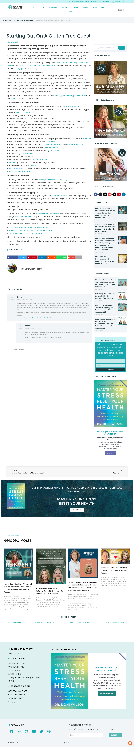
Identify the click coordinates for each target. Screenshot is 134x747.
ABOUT (36, 7)
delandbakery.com (54, 144)
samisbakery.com (75, 144)
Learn (76, 7)
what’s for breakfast (25, 112)
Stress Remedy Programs (47, 213)
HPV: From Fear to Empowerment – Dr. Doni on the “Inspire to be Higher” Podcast (104, 260)
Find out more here (23, 216)
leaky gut (20, 68)
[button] (13, 257)
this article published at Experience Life (39, 65)
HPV (44, 7)
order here (86, 138)
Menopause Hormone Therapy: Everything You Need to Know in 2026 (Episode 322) (104, 308)
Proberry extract (73, 106)
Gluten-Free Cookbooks (19, 171)
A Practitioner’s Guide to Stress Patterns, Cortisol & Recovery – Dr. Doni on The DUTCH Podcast (105, 227)
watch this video (61, 195)
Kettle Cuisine (52, 147)
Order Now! (77, 510)
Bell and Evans (56, 150)
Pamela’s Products (39, 159)
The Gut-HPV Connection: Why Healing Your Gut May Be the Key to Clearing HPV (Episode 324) (105, 283)
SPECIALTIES (54, 7)
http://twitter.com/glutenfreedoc (71, 95)
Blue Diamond (27, 153)
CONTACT (69, 11)
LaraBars (33, 165)
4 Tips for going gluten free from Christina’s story (30, 230)
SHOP (103, 7)
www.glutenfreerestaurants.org (53, 179)
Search (122, 47)
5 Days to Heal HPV (103, 55)
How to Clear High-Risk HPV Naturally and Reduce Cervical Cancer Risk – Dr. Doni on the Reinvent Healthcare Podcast (105, 213)
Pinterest (14, 98)
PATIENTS (66, 7)
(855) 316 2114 (14, 654)
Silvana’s (13, 162)
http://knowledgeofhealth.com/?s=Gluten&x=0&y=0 (34, 318)
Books (86, 7)
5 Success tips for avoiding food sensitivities (28, 227)
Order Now (106, 694)
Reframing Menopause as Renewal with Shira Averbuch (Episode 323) (105, 296)
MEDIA (95, 7)
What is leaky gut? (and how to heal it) (26, 233)
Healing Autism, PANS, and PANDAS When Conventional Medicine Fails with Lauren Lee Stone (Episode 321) (105, 323)
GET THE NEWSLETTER (110, 340)
